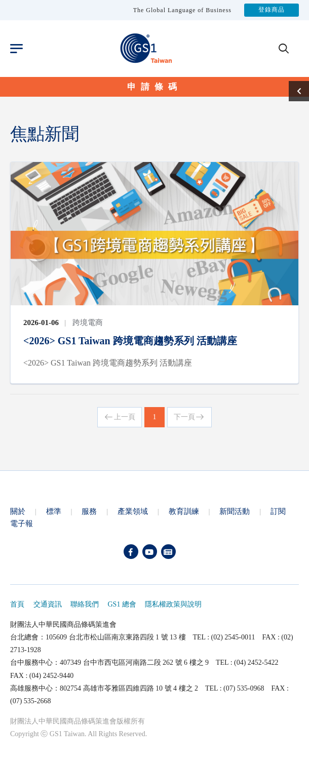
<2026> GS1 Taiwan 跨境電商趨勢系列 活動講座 (130, 340)
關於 (17, 511)
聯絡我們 (84, 604)
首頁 (17, 604)
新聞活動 (234, 511)
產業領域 (133, 511)
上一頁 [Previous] (119, 417)
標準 (53, 511)
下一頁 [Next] (189, 417)
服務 (89, 511)
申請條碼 (154, 87)
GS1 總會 (122, 604)
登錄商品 (271, 10)
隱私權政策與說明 (173, 604)
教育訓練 (184, 511)
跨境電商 (87, 322)
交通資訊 (47, 604)
